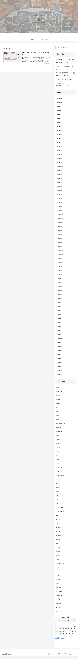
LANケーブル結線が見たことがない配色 (65, 68)
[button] (75, 47)
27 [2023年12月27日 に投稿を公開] (63, 634)
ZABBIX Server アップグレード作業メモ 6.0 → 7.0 (65, 85)
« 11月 (57, 638)
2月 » (62, 638)
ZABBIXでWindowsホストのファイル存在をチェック (66, 61)
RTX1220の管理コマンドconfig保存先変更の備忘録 (65, 74)
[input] (65, 47)
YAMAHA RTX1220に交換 (64, 79)
